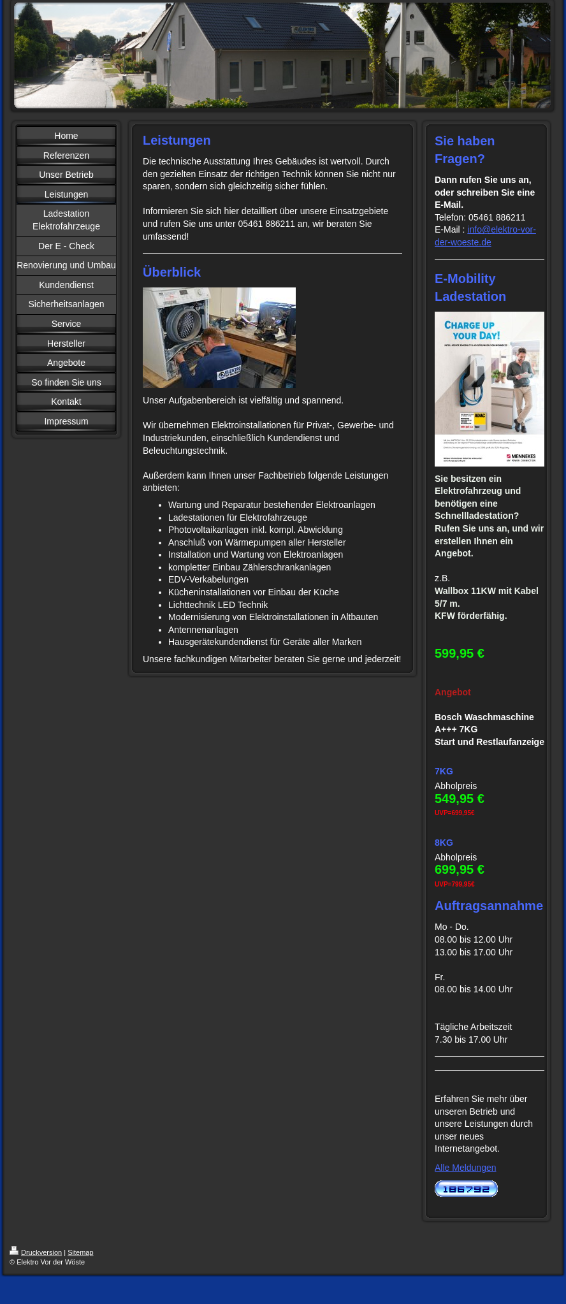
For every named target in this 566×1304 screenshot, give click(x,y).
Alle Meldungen (466, 1168)
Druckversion (36, 1252)
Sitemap (80, 1252)
